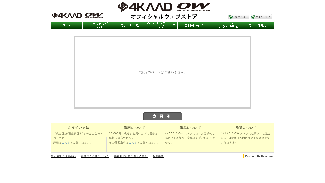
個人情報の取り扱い (63, 156)
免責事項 (158, 156)
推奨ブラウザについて (95, 156)
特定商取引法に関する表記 (131, 156)
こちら (66, 142)
